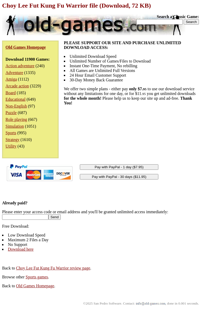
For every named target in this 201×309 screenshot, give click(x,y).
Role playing (16, 119)
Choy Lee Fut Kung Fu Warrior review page (53, 268)
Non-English (16, 106)
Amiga (11, 79)
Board (10, 93)
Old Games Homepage (35, 286)
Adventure (14, 72)
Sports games (37, 277)
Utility (10, 146)
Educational (15, 99)
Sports (10, 133)
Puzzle (11, 112)
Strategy (12, 139)
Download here (21, 249)
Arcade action (17, 86)
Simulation (14, 126)
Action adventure (20, 66)
